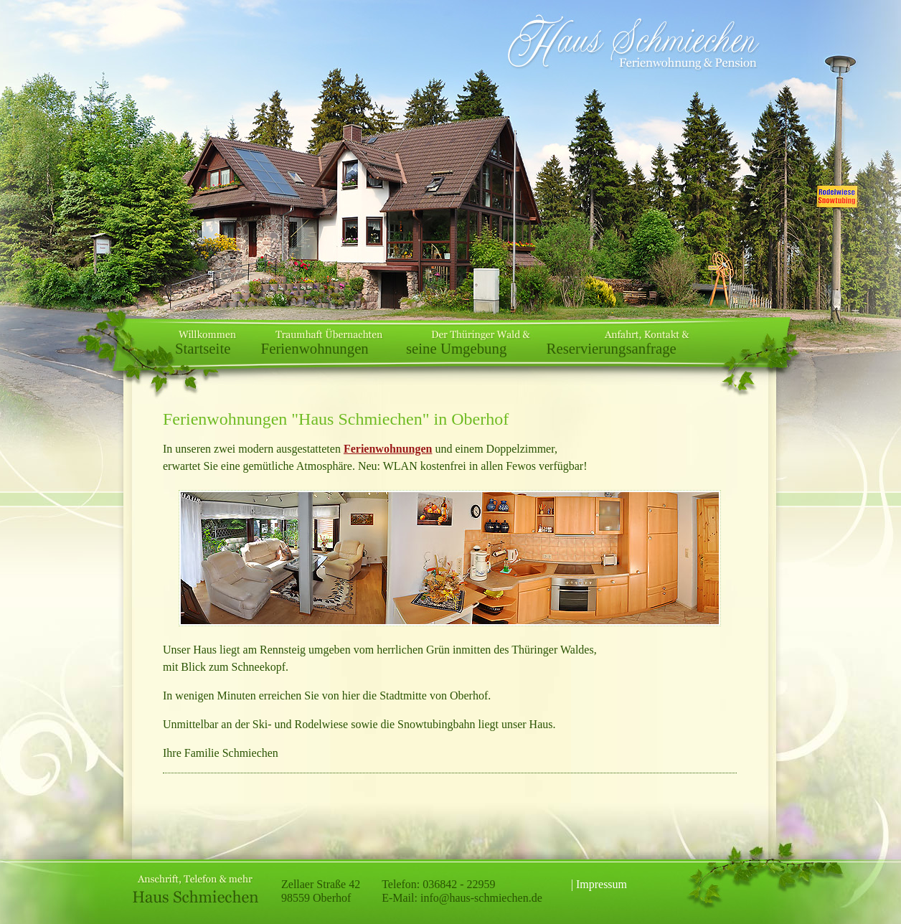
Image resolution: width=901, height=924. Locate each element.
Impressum (601, 884)
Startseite (202, 348)
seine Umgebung (456, 348)
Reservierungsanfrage (611, 348)
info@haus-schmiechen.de (481, 898)
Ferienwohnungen (315, 348)
